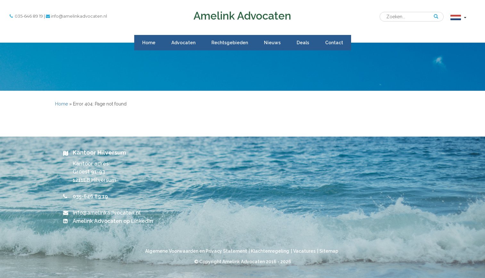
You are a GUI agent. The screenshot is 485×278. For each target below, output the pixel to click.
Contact (334, 42)
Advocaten (183, 42)
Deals (303, 42)
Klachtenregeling (270, 251)
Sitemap (328, 251)
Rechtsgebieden (229, 42)
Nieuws (272, 42)
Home (148, 42)
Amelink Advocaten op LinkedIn (113, 221)
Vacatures (304, 251)
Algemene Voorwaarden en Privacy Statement (196, 251)
